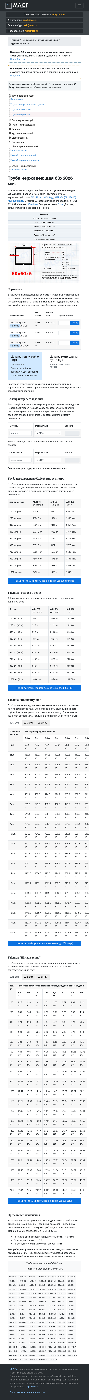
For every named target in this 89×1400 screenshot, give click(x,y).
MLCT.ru (14, 1369)
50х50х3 (62, 1318)
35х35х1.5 (22, 1302)
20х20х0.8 (52, 1281)
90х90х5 (22, 1343)
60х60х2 (12, 1326)
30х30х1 (22, 1293)
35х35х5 (12, 1306)
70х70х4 (62, 1331)
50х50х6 (42, 1322)
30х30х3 (22, 1298)
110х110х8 (13, 1351)
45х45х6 (12, 1318)
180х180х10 (33, 1359)
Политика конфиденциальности (27, 1392)
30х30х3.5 (32, 1298)
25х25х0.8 (52, 1285)
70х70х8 (32, 1335)
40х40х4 (22, 1310)
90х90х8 (52, 1343)
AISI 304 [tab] (28, 722)
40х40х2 (52, 1306)
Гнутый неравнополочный (24, 160)
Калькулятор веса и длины (44, 218)
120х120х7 (42, 1351)
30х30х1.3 (42, 1293)
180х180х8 (13, 1359)
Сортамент (44, 214)
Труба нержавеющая (23, 95)
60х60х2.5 (22, 1326)
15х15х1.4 (32, 1281)
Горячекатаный (18, 150)
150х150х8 (52, 1355)
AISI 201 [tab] (14, 722)
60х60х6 (71, 1326)
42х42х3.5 (61, 1310)
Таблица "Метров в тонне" (44, 226)
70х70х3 (42, 1331)
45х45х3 (42, 1314)
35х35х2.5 (42, 1302)
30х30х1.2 (32, 1293)
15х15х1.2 (22, 1281)
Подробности (17, 59)
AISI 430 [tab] (42, 722)
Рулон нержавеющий (23, 124)
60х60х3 (32, 1326)
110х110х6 (62, 1347)
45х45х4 (62, 1314)
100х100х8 (42, 1347)
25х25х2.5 (52, 1289)
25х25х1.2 (12, 1289)
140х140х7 (13, 1355)
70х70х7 (22, 1335)
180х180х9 (23, 1359)
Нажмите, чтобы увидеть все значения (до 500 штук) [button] (44, 1200)
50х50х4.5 (22, 1322)
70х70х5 (71, 1331)
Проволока (18, 142)
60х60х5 (62, 1326)
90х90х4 (12, 1343)
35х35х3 (52, 1302)
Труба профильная (20, 109)
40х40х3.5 (12, 1310)
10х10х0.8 (12, 1277)
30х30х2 (71, 1293)
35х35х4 (71, 1302)
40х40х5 (32, 1310)
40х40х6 (42, 1310)
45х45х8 (32, 1318)
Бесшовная (16, 99)
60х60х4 (52, 1326)
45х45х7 (22, 1318)
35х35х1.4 (12, 1302)
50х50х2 (42, 1318)
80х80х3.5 (52, 1335)
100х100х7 (32, 1347)
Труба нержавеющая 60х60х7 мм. (44, 1268)
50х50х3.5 (71, 1318)
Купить (75, 323)
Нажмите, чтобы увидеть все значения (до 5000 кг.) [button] (44, 688)
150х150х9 (62, 1355)
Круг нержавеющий (22, 133)
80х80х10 (51, 1339)
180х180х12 (42, 1359)
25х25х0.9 (61, 1285)
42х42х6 (22, 1314)
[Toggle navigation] (79, 6)
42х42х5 (12, 1314)
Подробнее (16, 75)
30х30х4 (42, 1298)
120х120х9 (62, 1351)
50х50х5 (32, 1322)
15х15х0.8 (61, 1277)
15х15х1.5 (42, 1281)
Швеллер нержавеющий (25, 146)
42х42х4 (71, 1310)
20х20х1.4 (22, 1285)
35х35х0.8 (61, 1298)
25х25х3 (62, 1289)
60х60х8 (22, 1331)
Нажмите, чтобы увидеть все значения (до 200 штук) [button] (44, 943)
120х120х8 (52, 1351)
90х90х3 (71, 1339)
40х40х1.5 (42, 1306)
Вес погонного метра (44, 222)
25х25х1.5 (32, 1289)
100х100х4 (72, 1343)
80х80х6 (12, 1339)
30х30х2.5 (12, 1298)
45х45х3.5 (52, 1314)
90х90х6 (32, 1343)
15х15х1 (12, 1281)
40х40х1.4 (32, 1306)
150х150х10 (72, 1355)
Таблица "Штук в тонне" (44, 235)
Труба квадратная (20, 114)
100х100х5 (13, 1347)
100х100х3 (62, 1343)
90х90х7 (42, 1343)
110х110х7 (72, 1347)
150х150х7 (42, 1355)
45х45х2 (32, 1314)
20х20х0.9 (61, 1281)
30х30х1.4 (52, 1293)
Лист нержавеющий (23, 120)
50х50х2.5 (52, 1318)
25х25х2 (42, 1289)
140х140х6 (72, 1351)
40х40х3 (71, 1306)
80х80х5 (71, 1335)
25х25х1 (71, 1285)
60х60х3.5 (42, 1326)
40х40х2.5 (61, 1306)
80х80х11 (61, 1339)
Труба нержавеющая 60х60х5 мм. (44, 1263)
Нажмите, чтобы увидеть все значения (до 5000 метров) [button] (44, 580)
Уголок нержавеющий (24, 166)
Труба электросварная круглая (27, 104)
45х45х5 (71, 1314)
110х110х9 (23, 1351)
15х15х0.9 (71, 1277)
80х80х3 (42, 1335)
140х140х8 (23, 1355)
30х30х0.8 (71, 1289)
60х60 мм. (32, 204)
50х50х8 (62, 1322)
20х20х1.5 (32, 1285)
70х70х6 (12, 1335)
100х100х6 (23, 1347)
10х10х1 (32, 1277)
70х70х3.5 (52, 1331)
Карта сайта (31, 1386)
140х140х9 (32, 1355)
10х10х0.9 (22, 1277)
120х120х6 (32, 1351)
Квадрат (16, 129)
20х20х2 (42, 1285)
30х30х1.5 (61, 1293)
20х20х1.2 (12, 1285)
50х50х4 (12, 1322)
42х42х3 (52, 1310)
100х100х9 (52, 1347)
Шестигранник (20, 137)
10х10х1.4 (52, 1277)
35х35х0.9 (71, 1298)
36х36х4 (22, 1306)
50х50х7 (52, 1322)
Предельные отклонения (44, 239)
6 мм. (61, 204)
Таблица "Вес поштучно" (44, 231)
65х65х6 (32, 1331)
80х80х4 (62, 1335)
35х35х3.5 (61, 1302)
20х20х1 (71, 1281)
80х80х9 (42, 1339)
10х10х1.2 (42, 1277)
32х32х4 (52, 1298)
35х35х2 (32, 1302)
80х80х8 (32, 1339)
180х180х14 (52, 1359)
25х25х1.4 (22, 1289)
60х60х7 (12, 1331)
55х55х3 (71, 1322)
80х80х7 (22, 1339)
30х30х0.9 (12, 1293)
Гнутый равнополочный (23, 155)
